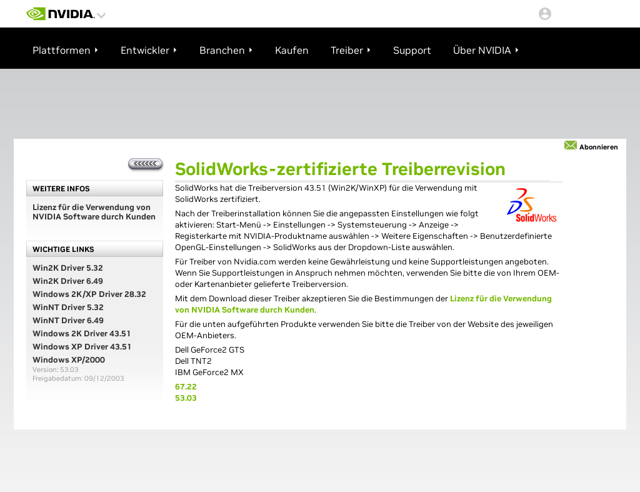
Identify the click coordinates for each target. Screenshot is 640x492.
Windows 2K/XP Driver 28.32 (89, 294)
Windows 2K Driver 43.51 (81, 333)
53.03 (186, 398)
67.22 (186, 386)
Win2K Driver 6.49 (67, 281)
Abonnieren (598, 147)
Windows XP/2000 (68, 359)
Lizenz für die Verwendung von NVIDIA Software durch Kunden (94, 212)
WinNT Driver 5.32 (68, 307)
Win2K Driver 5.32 (67, 268)
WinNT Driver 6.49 (68, 320)
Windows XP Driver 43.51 (82, 346)
